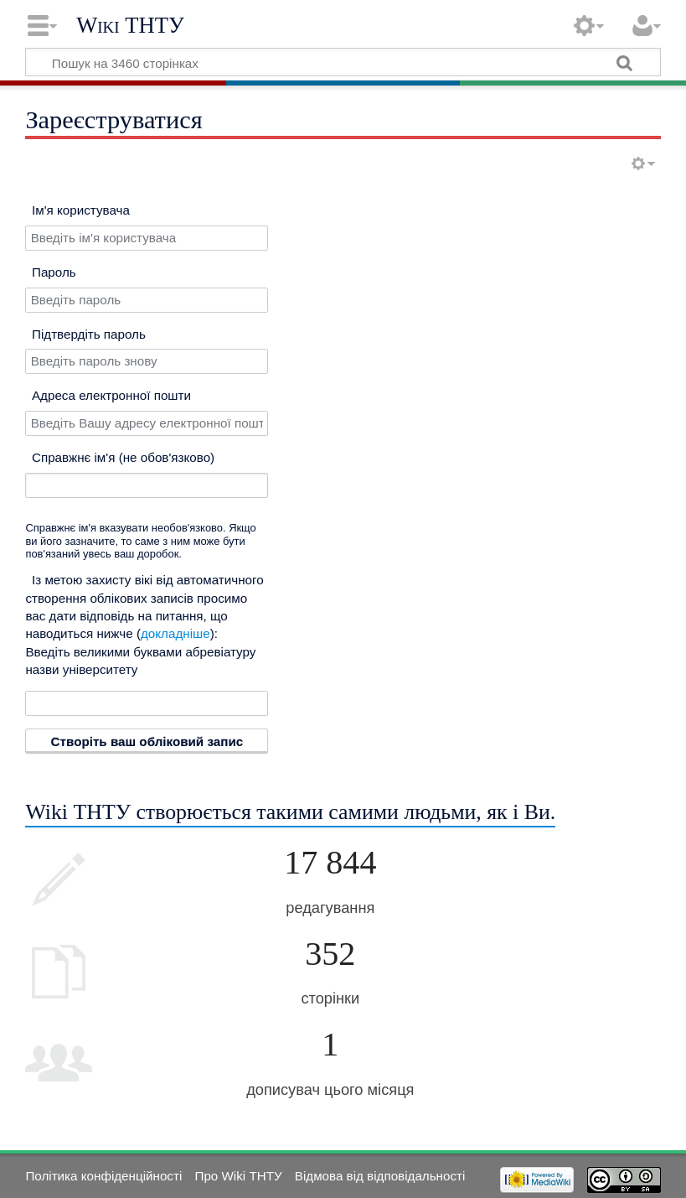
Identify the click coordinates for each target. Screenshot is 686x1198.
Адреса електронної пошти (111, 395)
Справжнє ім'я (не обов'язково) (123, 457)
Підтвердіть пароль (89, 334)
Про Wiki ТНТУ (237, 1176)
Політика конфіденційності (103, 1176)
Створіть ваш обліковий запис (147, 741)
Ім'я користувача (81, 210)
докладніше (175, 633)
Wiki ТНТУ (130, 25)
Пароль (54, 272)
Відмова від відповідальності (380, 1176)
